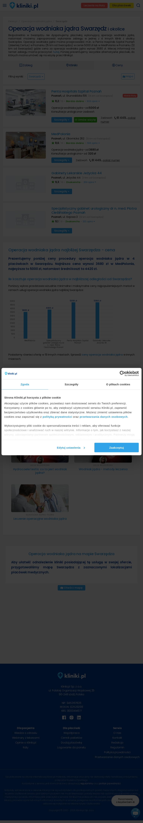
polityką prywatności (57, 416)
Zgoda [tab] (25, 384)
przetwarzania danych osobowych (104, 416)
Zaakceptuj (116, 447)
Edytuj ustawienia (71, 447)
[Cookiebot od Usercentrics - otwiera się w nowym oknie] (122, 373)
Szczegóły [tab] (71, 384)
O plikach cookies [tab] (118, 384)
